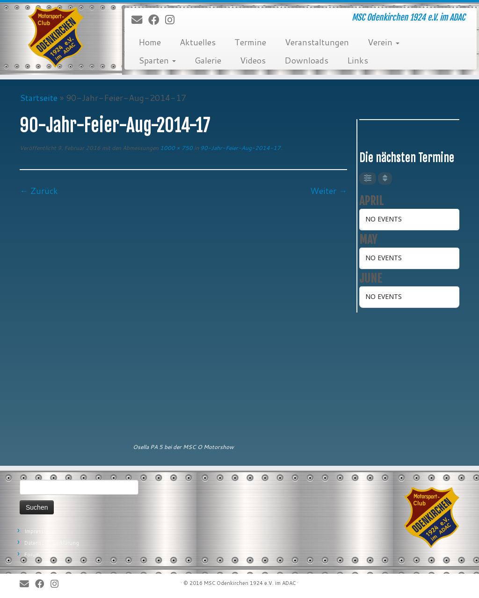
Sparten (157, 60)
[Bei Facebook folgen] (156, 20)
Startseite (39, 98)
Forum (32, 554)
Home (149, 42)
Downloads (306, 60)
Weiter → (328, 191)
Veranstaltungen (317, 42)
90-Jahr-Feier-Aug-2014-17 (240, 148)
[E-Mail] (139, 20)
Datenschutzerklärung (51, 543)
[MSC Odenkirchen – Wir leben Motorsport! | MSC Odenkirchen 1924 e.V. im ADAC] (56, 37)
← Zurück (39, 191)
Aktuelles (198, 42)
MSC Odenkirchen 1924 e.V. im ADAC (250, 583)
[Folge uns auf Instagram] (173, 20)
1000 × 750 (176, 148)
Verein (383, 42)
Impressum (37, 531)
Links (357, 60)
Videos (253, 60)
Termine (250, 42)
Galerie (208, 60)
